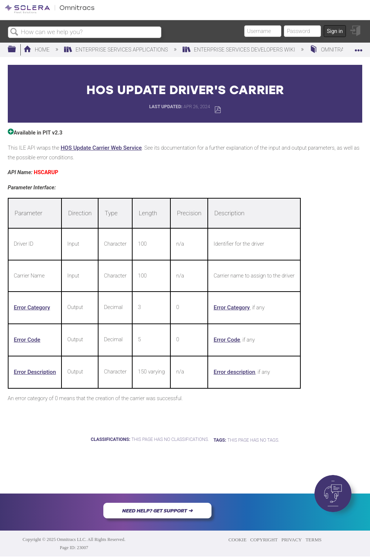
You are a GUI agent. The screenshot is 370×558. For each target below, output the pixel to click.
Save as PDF (217, 109)
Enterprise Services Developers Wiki (240, 50)
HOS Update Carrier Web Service (101, 148)
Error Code (27, 339)
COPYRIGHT (264, 539)
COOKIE (238, 539)
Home (37, 50)
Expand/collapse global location (358, 47)
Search (14, 32)
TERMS (313, 539)
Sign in (335, 31)
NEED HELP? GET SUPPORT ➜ (157, 510)
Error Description (35, 372)
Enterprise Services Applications (116, 50)
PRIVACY (291, 539)
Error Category (32, 307)
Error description (235, 372)
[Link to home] (49, 12)
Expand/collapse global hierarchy (16, 49)
